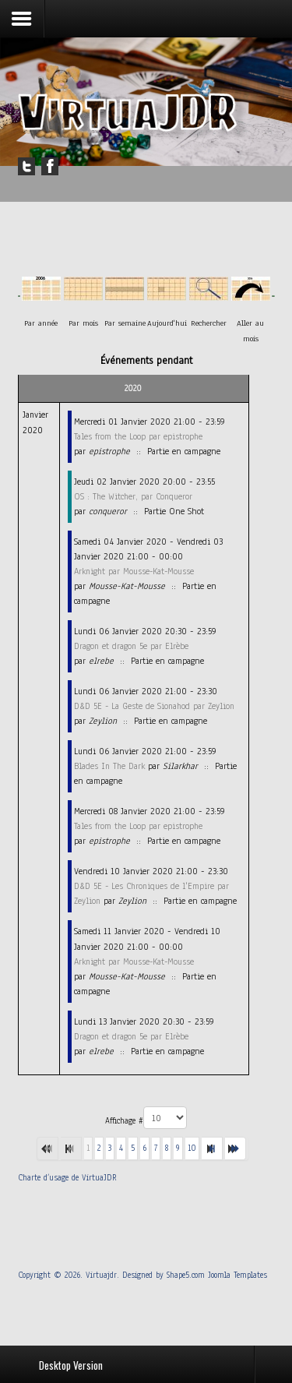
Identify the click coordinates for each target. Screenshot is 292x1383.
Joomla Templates (237, 1275)
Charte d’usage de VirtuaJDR (67, 1178)
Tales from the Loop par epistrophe (138, 436)
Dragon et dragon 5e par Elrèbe (131, 646)
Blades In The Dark (109, 766)
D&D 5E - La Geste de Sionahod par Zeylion (154, 706)
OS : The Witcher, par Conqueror (133, 496)
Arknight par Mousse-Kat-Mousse (134, 571)
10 (192, 1148)
